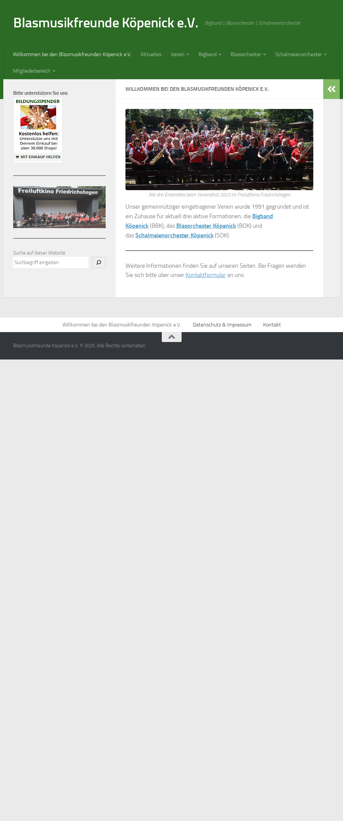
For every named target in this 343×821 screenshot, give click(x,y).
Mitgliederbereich (32, 71)
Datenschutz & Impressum (222, 325)
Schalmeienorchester (298, 54)
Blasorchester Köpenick (206, 225)
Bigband (208, 54)
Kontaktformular (206, 275)
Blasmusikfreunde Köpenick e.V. (105, 23)
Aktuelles (151, 54)
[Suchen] (99, 262)
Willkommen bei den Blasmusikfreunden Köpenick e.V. (72, 54)
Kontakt (272, 325)
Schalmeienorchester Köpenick (174, 235)
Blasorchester (246, 54)
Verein (178, 54)
